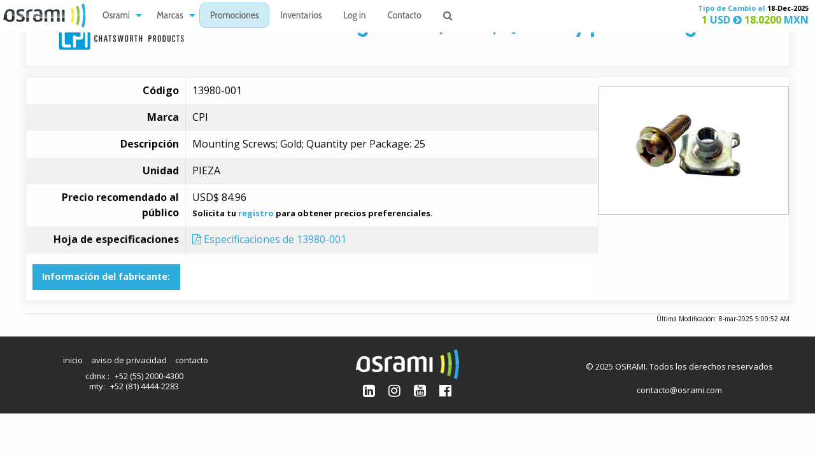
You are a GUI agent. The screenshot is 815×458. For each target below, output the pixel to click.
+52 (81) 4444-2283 (144, 386)
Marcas (170, 16)
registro (256, 213)
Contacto (405, 16)
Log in (355, 16)
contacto (191, 360)
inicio (73, 360)
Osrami (116, 16)
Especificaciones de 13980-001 (269, 239)
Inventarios (301, 16)
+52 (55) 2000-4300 (149, 376)
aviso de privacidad (129, 360)
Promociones (234, 16)
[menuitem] (119, 15)
